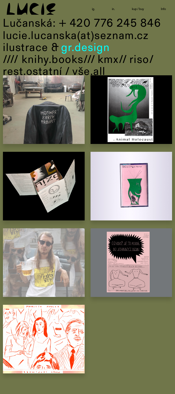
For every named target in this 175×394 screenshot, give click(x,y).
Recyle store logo (44, 110)
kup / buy (138, 9)
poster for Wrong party (131, 110)
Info (163, 9)
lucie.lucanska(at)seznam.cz (76, 34)
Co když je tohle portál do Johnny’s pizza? (131, 263)
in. (113, 9)
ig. (93, 9)
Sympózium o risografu (44, 186)
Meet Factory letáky (44, 339)
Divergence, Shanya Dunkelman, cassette (131, 186)
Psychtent (44, 263)
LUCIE (31, 7)
